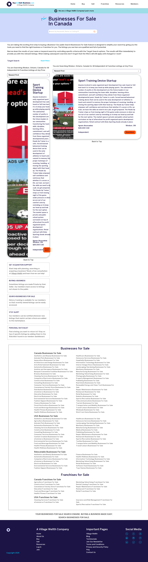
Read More (47, 249)
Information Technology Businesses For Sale (93, 362)
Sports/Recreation (40, 241)
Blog (88, 536)
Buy (83, 4)
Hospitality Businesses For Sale (88, 360)
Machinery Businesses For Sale (87, 369)
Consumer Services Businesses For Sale (49, 385)
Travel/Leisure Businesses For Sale (89, 407)
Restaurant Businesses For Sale (88, 392)
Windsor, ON (38, 242)
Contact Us (91, 552)
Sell (92, 4)
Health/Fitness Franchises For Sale (47, 493)
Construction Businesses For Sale (47, 380)
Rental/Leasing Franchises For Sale (89, 484)
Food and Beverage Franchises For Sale (49, 491)
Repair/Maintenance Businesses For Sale (91, 389)
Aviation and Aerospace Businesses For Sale (50, 369)
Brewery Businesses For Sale (45, 374)
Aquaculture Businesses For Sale (46, 360)
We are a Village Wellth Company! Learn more (76, 11)
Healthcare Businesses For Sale (88, 356)
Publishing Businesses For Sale (87, 380)
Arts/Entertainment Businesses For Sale (49, 365)
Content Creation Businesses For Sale (48, 437)
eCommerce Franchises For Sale (46, 502)
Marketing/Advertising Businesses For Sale (92, 374)
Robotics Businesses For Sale (87, 396)
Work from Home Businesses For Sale (90, 412)
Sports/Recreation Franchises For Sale (91, 504)
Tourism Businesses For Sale (87, 403)
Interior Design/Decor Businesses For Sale (92, 365)
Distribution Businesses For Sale (46, 389)
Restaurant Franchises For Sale (88, 489)
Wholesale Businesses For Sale (87, 410)
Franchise (105, 4)
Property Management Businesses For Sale (92, 378)
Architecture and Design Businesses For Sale (51, 362)
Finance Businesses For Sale (44, 403)
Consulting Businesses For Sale (46, 383)
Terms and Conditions (95, 544)
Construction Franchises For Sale (46, 484)
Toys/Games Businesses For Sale (88, 468)
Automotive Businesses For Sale (46, 367)
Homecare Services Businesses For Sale (91, 358)
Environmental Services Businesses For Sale (50, 398)
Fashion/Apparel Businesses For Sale (48, 401)
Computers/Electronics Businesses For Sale (51, 378)
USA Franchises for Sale (46, 497)
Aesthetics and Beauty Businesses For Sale (50, 356)
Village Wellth (16, 273)
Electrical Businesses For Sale (45, 396)
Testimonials (91, 539)
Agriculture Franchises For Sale (46, 482)
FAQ (88, 550)
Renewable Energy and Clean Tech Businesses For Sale (95, 386)
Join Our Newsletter (94, 542)
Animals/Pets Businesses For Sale (47, 358)
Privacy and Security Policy (97, 547)
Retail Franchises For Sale (86, 491)
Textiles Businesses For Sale (87, 441)
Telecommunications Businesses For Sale (91, 401)
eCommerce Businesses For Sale (46, 392)
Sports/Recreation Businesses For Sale (91, 398)
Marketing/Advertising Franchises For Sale (92, 482)
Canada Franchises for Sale (47, 480)
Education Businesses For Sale (45, 394)
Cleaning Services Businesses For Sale (48, 376)
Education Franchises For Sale (45, 489)
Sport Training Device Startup (38, 89)
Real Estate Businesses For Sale (88, 383)
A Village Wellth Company (25, 5)
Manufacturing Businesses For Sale (89, 371)
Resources (119, 4)
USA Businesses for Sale (46, 416)
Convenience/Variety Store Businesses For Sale (52, 387)
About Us (40, 536)
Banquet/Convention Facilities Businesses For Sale (53, 371)
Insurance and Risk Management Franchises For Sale (94, 501)
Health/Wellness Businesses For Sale (48, 412)
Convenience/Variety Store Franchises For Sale (52, 486)
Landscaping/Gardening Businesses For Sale (93, 367)
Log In (38, 547)
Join (38, 550)
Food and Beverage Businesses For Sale (49, 407)
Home (73, 4)
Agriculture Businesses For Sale (46, 421)
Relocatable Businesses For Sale (50, 452)
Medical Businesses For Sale (86, 430)
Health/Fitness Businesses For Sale (47, 410)
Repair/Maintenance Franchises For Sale (91, 486)
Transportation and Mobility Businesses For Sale (94, 405)
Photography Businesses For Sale (88, 376)
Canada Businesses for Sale (47, 353)
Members (134, 4)
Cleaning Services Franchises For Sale (48, 500)
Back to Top (28, 260)
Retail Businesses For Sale (86, 394)
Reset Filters (45, 61)
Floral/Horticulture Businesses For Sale (49, 405)
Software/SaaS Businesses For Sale (89, 466)
